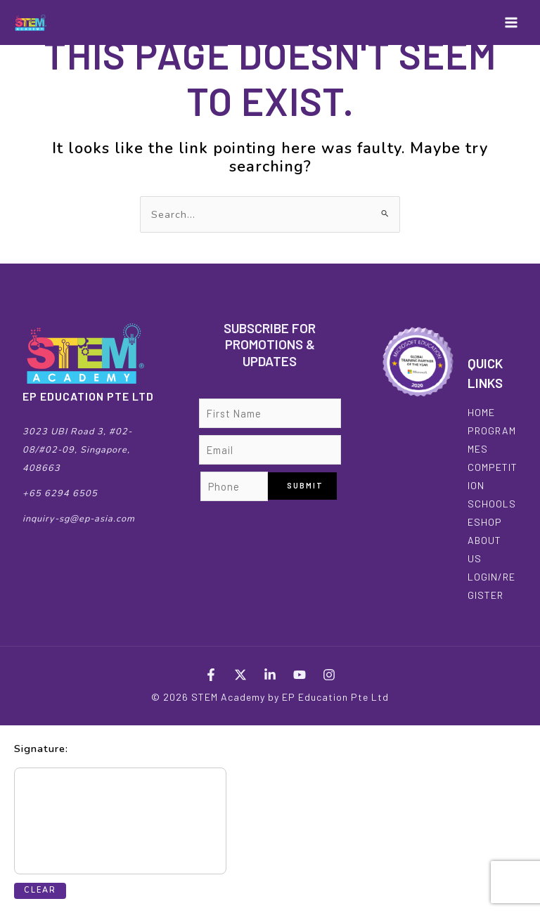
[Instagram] (329, 674)
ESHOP (485, 522)
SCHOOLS (492, 504)
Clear (40, 890)
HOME (481, 412)
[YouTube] (299, 674)
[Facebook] (211, 674)
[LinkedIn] (270, 674)
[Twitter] (240, 674)
